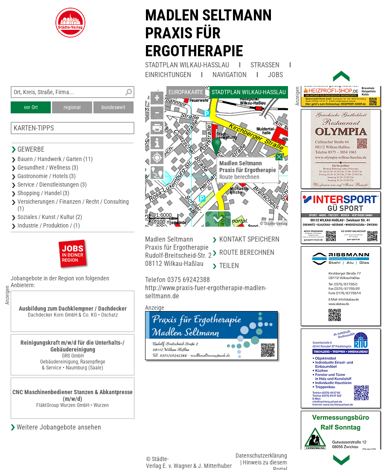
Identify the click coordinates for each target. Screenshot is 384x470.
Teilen (229, 266)
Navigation (229, 75)
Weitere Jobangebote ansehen (59, 427)
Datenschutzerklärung (261, 455)
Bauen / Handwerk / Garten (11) (55, 159)
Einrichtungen (168, 75)
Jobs (275, 75)
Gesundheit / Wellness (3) (47, 167)
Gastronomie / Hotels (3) (46, 176)
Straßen (264, 65)
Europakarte (186, 92)
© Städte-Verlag (273, 223)
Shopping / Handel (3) (43, 193)
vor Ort (31, 107)
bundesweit (113, 107)
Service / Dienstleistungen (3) (52, 184)
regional (72, 107)
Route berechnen (239, 176)
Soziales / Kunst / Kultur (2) (49, 216)
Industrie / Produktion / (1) (48, 225)
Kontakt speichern (249, 239)
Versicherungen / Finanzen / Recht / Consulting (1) (73, 205)
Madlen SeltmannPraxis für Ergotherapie (208, 33)
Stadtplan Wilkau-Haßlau (187, 65)
